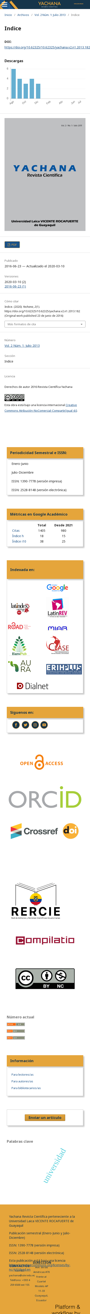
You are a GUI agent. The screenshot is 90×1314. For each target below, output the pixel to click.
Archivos (23, 15)
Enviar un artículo (45, 1117)
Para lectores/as (23, 1074)
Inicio (8, 15)
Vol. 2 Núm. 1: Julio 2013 (50, 15)
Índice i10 (19, 541)
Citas (16, 530)
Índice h (18, 536)
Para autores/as (22, 1081)
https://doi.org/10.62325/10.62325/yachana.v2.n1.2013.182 (47, 47)
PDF (14, 245)
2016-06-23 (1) (15, 286)
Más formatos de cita (22, 324)
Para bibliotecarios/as (26, 1088)
